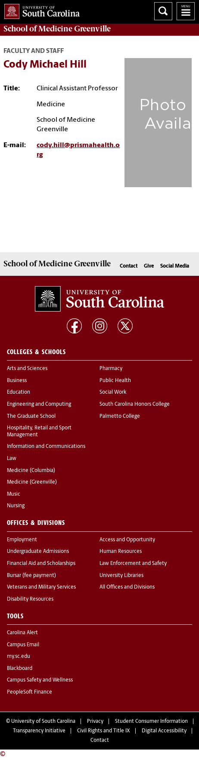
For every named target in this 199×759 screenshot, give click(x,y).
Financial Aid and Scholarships (41, 563)
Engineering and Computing (39, 404)
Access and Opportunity (127, 540)
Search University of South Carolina (163, 11)
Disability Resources (30, 599)
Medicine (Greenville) (32, 482)
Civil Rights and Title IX (103, 731)
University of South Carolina (43, 721)
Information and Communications (46, 446)
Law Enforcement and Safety (133, 563)
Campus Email (23, 645)
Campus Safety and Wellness (40, 680)
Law (11, 458)
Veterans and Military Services (41, 587)
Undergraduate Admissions (38, 551)
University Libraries (121, 575)
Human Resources (121, 551)
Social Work (113, 392)
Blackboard (19, 668)
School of (57, 29)
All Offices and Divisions (127, 587)
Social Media (174, 266)
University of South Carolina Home (40, 9)
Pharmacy (111, 368)
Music (13, 494)
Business (17, 380)
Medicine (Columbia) (31, 470)
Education (18, 392)
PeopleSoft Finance (29, 692)
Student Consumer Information (151, 721)
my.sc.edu (18, 656)
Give (149, 266)
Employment (22, 540)
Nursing (16, 506)
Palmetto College (120, 416)
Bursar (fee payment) (31, 575)
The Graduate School (31, 416)
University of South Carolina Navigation (186, 11)
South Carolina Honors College (135, 404)
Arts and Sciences (27, 368)
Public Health (115, 380)
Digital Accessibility (164, 731)
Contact (128, 266)
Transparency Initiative (39, 731)
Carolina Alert (22, 633)
